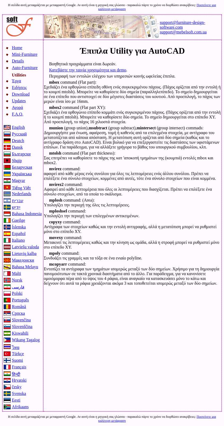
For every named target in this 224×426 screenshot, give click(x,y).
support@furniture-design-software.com (182, 24)
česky (16, 387)
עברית (17, 200)
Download (21, 94)
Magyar (18, 180)
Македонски (23, 260)
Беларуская (22, 167)
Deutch (18, 140)
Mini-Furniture (24, 54)
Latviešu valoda (25, 247)
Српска (18, 313)
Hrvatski (19, 380)
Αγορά (17, 107)
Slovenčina (21, 320)
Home (17, 47)
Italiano (18, 240)
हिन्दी (16, 374)
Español (19, 233)
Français (19, 367)
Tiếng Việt (21, 188)
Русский (19, 134)
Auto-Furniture (25, 67)
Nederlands (21, 193)
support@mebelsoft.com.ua (183, 32)
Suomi (17, 360)
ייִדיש (16, 207)
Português (20, 300)
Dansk (17, 147)
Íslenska (19, 227)
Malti (16, 273)
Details (18, 61)
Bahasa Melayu (25, 267)
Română (19, 306)
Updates (19, 101)
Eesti (16, 400)
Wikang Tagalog (26, 340)
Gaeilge (18, 220)
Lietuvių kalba (24, 253)
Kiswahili (20, 333)
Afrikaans (20, 406)
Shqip (17, 160)
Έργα (16, 81)
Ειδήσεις (19, 87)
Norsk (17, 280)
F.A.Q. (17, 114)
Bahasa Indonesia (27, 213)
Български (21, 154)
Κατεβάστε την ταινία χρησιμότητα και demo (87, 70)
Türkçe (18, 353)
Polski (17, 293)
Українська (22, 174)
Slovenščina (22, 326)
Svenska (19, 393)
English (18, 127)
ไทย (15, 347)
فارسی (18, 287)
